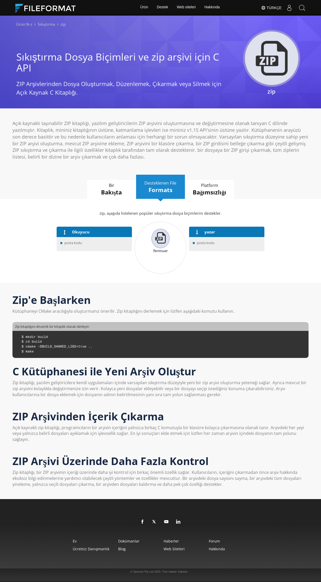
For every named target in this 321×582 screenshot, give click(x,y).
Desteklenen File (160, 187)
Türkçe (271, 7)
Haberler (172, 541)
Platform (213, 189)
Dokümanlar (126, 541)
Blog (119, 548)
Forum (218, 541)
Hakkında (212, 8)
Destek (162, 8)
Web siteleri (186, 8)
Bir (108, 189)
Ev (69, 541)
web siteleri (174, 548)
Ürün (144, 8)
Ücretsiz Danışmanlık (85, 548)
